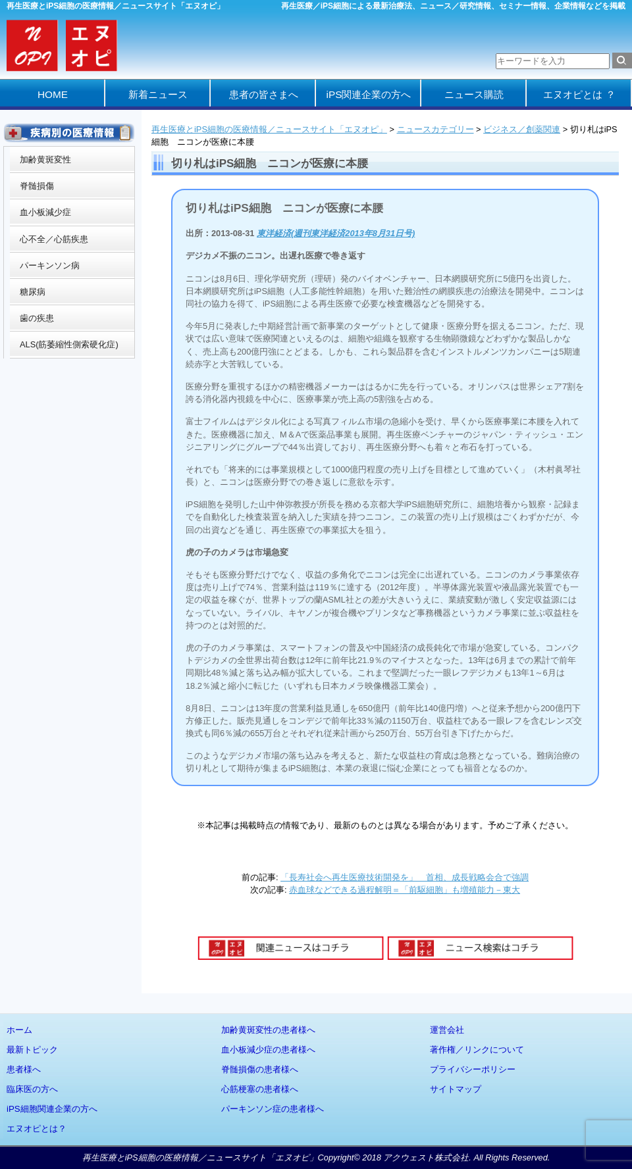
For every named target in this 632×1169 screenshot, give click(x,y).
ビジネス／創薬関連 (521, 129)
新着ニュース (158, 94)
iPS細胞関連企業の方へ (52, 1109)
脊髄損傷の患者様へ (259, 1069)
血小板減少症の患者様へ (268, 1050)
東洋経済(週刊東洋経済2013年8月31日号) (336, 233)
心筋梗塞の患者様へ (259, 1089)
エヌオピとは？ (36, 1128)
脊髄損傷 (37, 186)
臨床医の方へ (32, 1089)
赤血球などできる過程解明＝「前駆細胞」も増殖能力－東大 (404, 890)
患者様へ (24, 1069)
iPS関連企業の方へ (369, 94)
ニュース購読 (474, 94)
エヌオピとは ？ (579, 94)
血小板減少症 (45, 212)
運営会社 (447, 1030)
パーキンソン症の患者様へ (272, 1109)
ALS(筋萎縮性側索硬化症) (69, 344)
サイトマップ (455, 1089)
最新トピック (32, 1050)
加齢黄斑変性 (45, 159)
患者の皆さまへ (263, 94)
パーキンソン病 (50, 265)
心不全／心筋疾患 (54, 239)
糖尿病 (32, 292)
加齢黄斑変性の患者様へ (268, 1030)
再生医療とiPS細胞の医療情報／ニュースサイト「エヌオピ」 (269, 129)
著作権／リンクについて (477, 1050)
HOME (53, 94)
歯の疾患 (37, 318)
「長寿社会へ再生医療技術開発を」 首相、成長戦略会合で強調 (404, 877)
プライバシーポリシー (472, 1069)
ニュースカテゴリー (435, 129)
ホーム (19, 1030)
